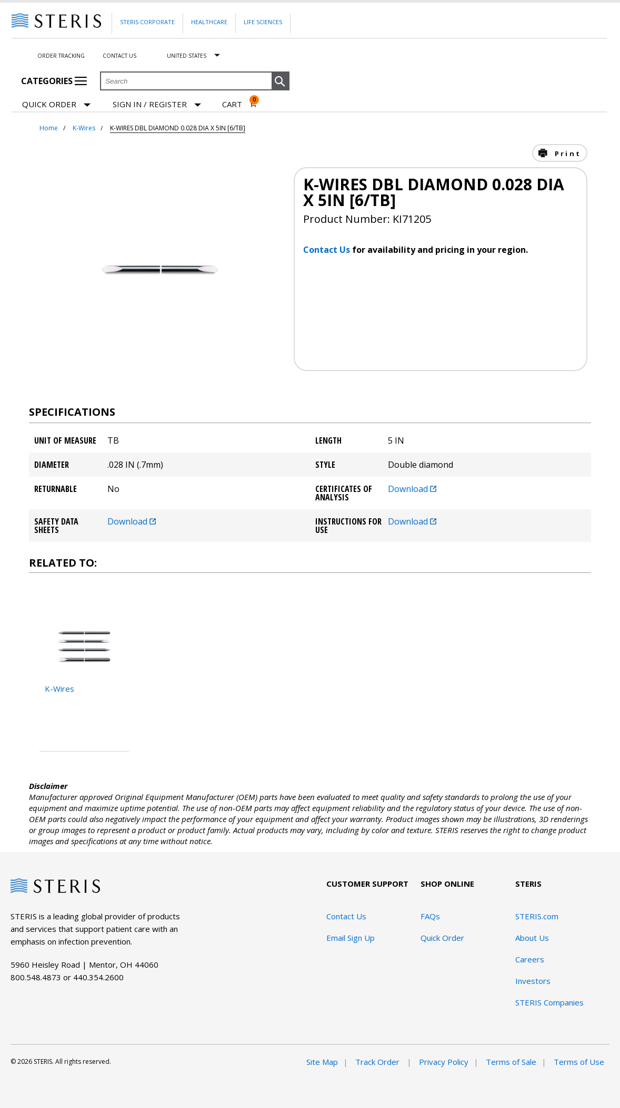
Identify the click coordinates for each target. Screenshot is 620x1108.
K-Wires (84, 128)
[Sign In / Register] (157, 104)
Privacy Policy (443, 1061)
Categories (54, 81)
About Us (532, 937)
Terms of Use (579, 1061)
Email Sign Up (350, 937)
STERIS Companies (549, 1002)
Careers (529, 959)
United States (186, 55)
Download (412, 489)
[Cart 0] (239, 104)
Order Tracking (61, 55)
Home (48, 128)
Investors (533, 981)
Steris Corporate (147, 22)
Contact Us (119, 55)
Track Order (378, 1061)
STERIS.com (536, 916)
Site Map (322, 1061)
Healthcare (209, 22)
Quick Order (56, 104)
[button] (280, 81)
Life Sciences (263, 22)
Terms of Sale (511, 1061)
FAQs (430, 916)
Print (566, 153)
